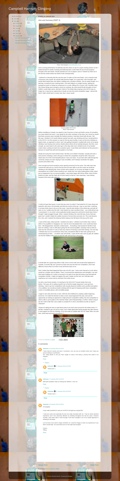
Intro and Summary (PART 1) (23, 43)
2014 (15, 21)
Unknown (46, 348)
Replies (47, 362)
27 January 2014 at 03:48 (63, 366)
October (17, 23)
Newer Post (43, 465)
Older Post (94, 465)
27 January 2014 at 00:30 (56, 379)
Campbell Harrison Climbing (30, 9)
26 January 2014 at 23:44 (56, 348)
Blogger (70, 476)
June (17, 28)
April (16, 31)
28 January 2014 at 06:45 (56, 404)
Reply (44, 359)
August (17, 26)
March (17, 33)
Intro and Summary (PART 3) (23, 38)
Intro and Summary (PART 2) (23, 40)
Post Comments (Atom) (52, 469)
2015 (15, 18)
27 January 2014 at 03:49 (63, 391)
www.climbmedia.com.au (75, 65)
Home (69, 465)
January (17, 35)
